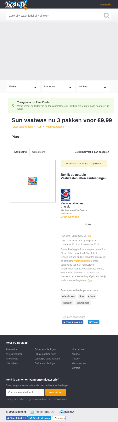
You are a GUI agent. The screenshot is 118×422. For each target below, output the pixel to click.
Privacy (76, 358)
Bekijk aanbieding (70, 216)
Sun (89, 280)
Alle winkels (12, 358)
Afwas (91, 296)
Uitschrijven (12, 363)
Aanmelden (106, 4)
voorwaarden (60, 399)
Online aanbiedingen (45, 363)
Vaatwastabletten (83, 261)
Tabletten (67, 302)
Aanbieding (20, 152)
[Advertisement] (59, 51)
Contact (76, 368)
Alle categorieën (14, 354)
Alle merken (12, 349)
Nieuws (76, 354)
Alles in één (68, 296)
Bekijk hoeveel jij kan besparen (92, 152)
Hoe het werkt (79, 349)
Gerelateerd (38, 152)
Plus (89, 235)
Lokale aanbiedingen (45, 354)
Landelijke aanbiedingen (47, 358)
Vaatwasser (82, 302)
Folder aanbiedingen (45, 349)
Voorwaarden (79, 363)
